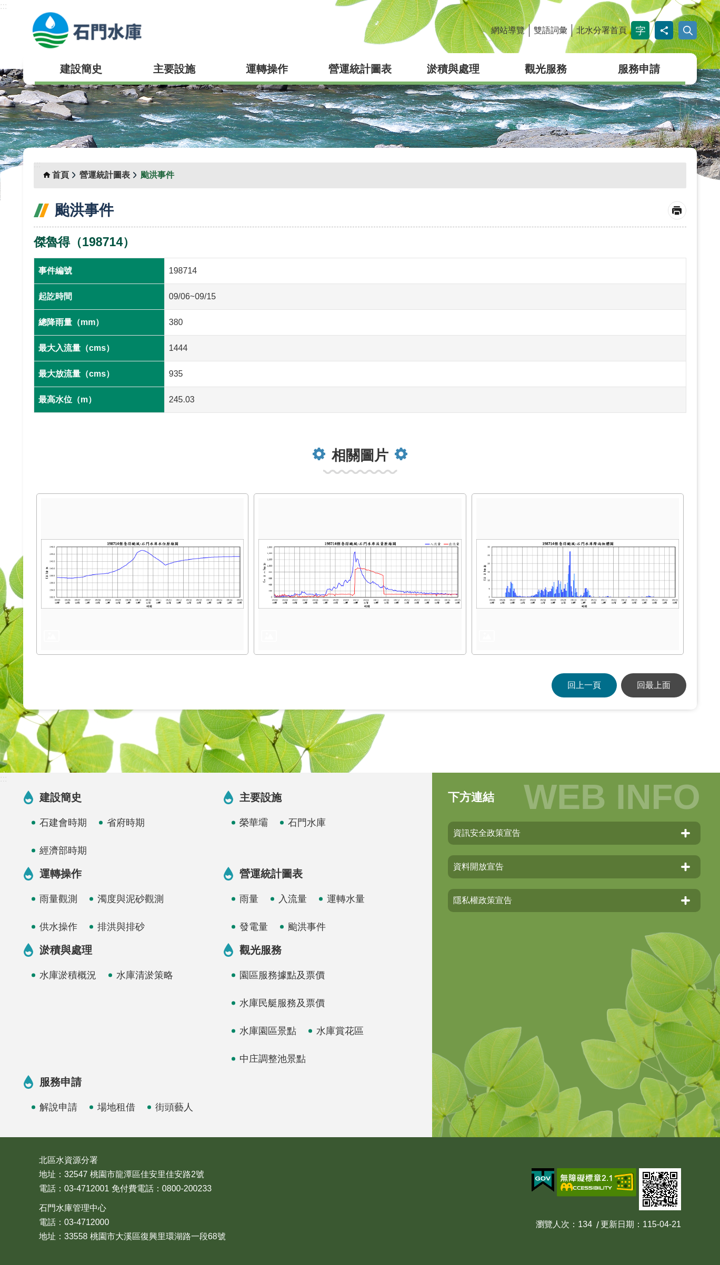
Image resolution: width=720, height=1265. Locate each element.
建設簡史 (81, 69)
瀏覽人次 (552, 1224)
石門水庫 (136, 30)
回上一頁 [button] (584, 685)
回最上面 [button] (654, 685)
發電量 (253, 927)
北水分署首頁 (601, 30)
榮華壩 (253, 822)
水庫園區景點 (267, 1031)
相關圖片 (360, 455)
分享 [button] (664, 30)
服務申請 (639, 69)
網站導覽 (508, 30)
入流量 (292, 899)
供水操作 (58, 927)
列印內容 (677, 210)
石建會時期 (63, 822)
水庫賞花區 (340, 1031)
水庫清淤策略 (144, 975)
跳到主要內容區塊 (5, 5)
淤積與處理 (453, 69)
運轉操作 (267, 69)
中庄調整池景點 (272, 1059)
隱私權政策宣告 (482, 900)
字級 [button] (640, 30)
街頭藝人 (174, 1107)
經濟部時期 (63, 850)
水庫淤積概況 (67, 975)
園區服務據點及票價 (282, 975)
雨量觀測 (58, 899)
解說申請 (58, 1107)
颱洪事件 (157, 174)
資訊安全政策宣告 (487, 832)
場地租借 (116, 1107)
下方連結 (471, 797)
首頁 (60, 174)
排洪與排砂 (121, 927)
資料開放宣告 (478, 866)
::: (3, 6)
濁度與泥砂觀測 (130, 899)
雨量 (248, 899)
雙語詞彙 (550, 30)
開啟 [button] (687, 30)
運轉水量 (346, 899)
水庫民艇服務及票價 (282, 1003)
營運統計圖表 (360, 69)
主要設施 (174, 69)
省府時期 (126, 822)
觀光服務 (546, 69)
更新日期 (617, 1224)
